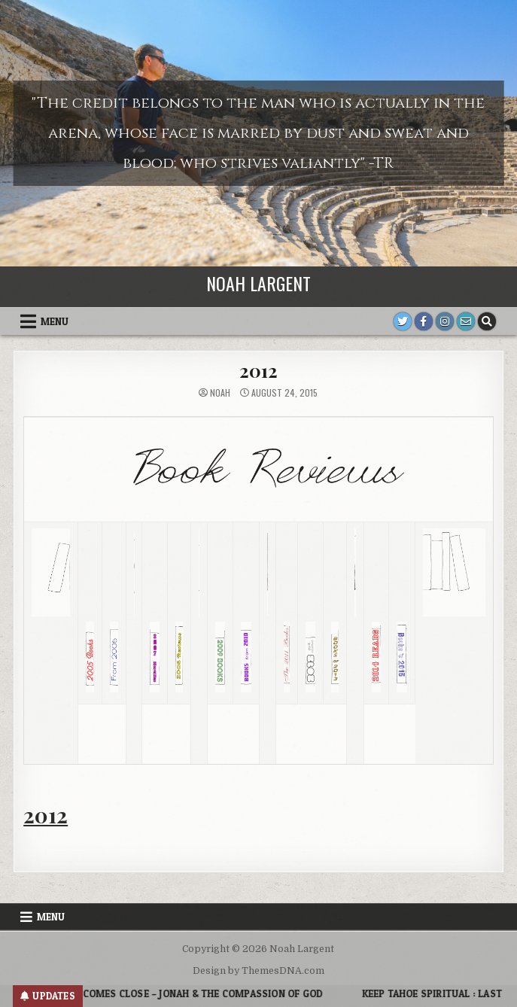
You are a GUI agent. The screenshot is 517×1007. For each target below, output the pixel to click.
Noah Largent (258, 283)
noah (220, 392)
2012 (258, 370)
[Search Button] (487, 321)
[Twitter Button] (403, 321)
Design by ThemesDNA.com (258, 971)
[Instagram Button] (445, 321)
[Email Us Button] (466, 321)
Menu (54, 321)
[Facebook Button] (424, 321)
